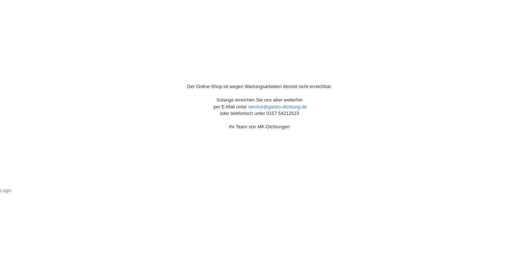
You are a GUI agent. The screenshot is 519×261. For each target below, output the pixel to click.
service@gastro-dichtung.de (277, 106)
